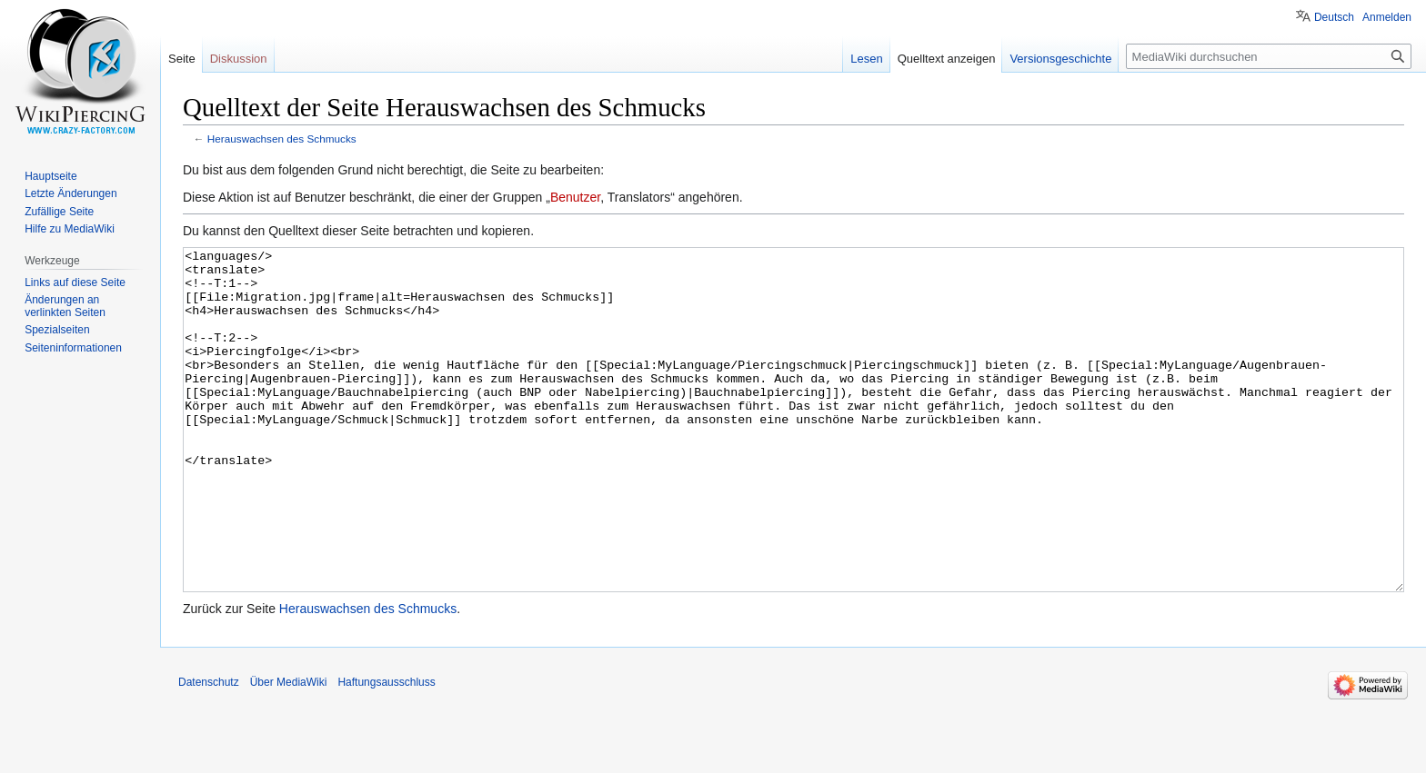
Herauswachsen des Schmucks (281, 138)
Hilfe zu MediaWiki (70, 229)
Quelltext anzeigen (947, 58)
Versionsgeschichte (1060, 58)
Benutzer (575, 197)
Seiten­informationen (73, 348)
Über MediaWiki (288, 750)
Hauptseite (50, 176)
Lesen (866, 58)
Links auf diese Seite (75, 282)
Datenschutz (208, 750)
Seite (182, 58)
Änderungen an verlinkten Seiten (65, 306)
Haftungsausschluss (386, 750)
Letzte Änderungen (70, 193)
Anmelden (1386, 17)
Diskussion (238, 58)
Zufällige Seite (59, 211)
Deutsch (1334, 17)
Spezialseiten (57, 329)
